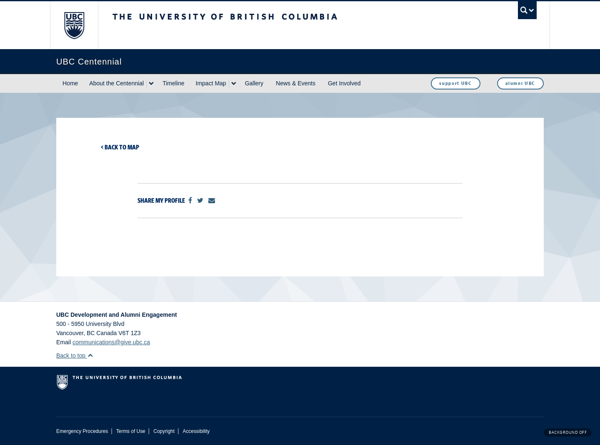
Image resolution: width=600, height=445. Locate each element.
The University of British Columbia (74, 25)
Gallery (254, 83)
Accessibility (196, 431)
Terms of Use (130, 431)
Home (70, 83)
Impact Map (211, 83)
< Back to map (120, 147)
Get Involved (344, 83)
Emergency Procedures (82, 431)
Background (568, 432)
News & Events (295, 83)
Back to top (74, 355)
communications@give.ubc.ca (111, 342)
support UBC (455, 83)
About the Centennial (116, 83)
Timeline (173, 83)
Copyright (164, 431)
